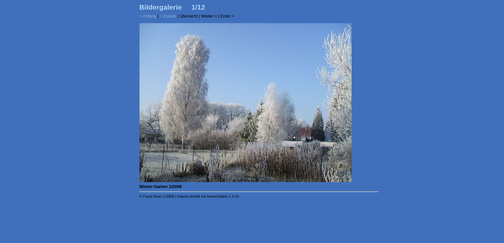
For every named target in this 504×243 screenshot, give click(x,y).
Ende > (227, 16)
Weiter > (209, 16)
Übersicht (188, 16)
